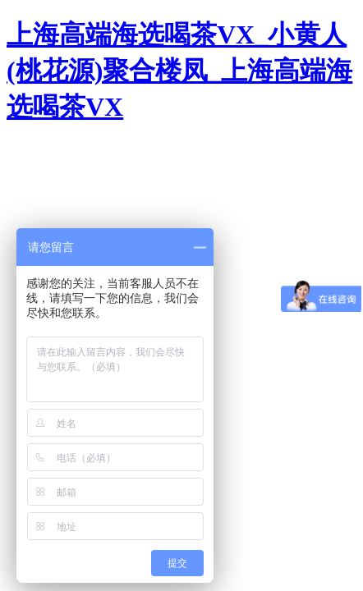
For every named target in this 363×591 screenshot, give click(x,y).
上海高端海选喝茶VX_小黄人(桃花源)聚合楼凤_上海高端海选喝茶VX (179, 70)
